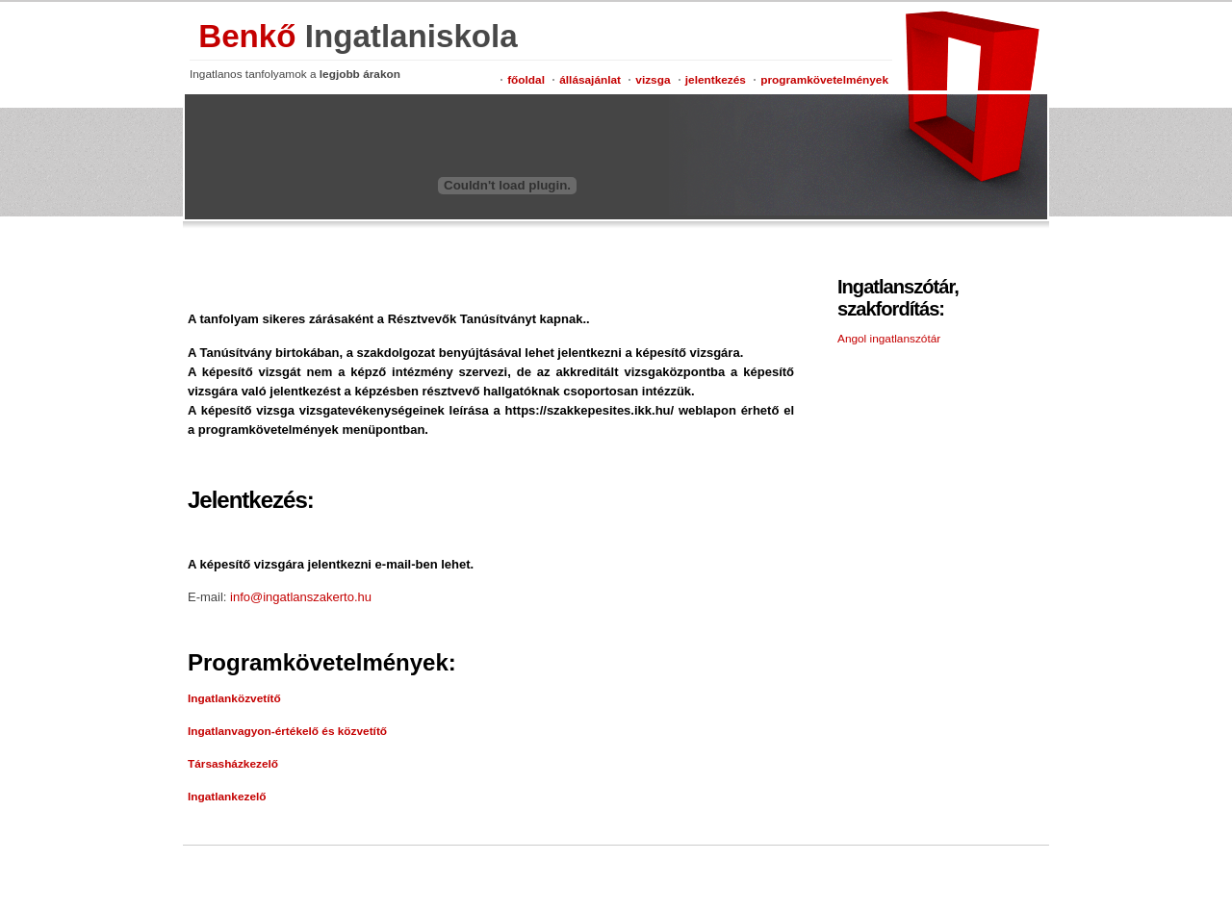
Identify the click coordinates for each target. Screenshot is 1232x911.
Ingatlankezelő (227, 796)
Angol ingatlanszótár (888, 338)
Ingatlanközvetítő (234, 698)
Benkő (358, 36)
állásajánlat (590, 80)
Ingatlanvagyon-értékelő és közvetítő (287, 731)
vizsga (652, 80)
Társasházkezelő (233, 764)
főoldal (526, 80)
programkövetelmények (824, 80)
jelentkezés (715, 80)
